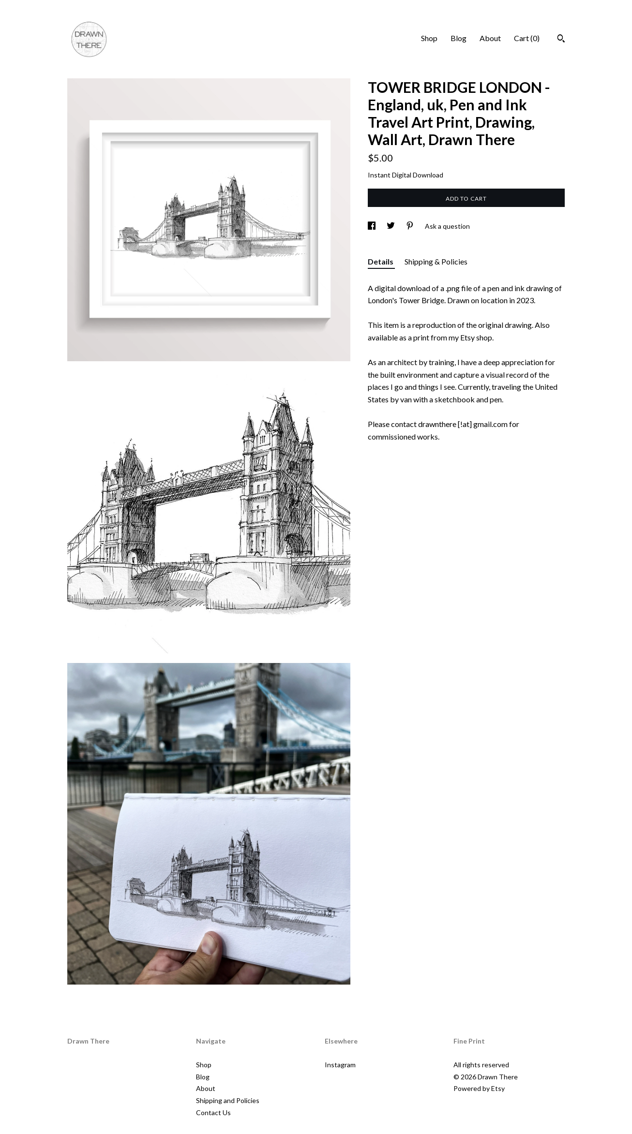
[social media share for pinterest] (410, 226)
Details (381, 261)
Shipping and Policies (227, 1100)
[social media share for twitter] (391, 226)
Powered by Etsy (479, 1088)
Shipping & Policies (436, 261)
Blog (458, 38)
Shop (429, 38)
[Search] (561, 39)
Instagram (340, 1064)
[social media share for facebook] (372, 226)
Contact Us (213, 1112)
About (490, 38)
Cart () (527, 38)
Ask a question (447, 226)
